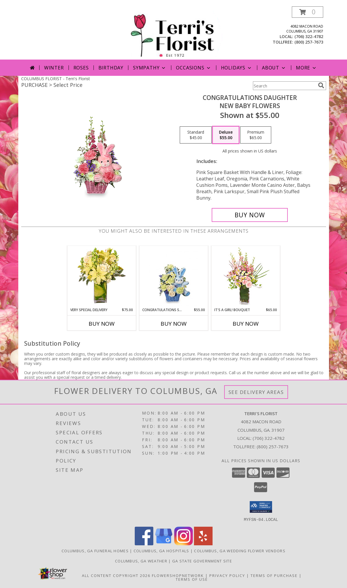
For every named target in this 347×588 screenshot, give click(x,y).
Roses (81, 67)
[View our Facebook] (144, 543)
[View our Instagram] (183, 543)
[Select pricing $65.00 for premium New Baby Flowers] (255, 135)
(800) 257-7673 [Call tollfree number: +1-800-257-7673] (308, 42)
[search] (321, 85)
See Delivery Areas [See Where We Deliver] (256, 392)
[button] (307, 12)
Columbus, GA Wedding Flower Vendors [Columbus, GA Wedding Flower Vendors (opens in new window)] (239, 550)
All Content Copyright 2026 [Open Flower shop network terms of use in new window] (116, 575)
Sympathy (149, 67)
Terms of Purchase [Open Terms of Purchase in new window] (274, 575)
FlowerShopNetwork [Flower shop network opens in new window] (178, 575)
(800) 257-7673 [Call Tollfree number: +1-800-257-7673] (273, 446)
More (306, 67)
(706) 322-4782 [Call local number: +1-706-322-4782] (308, 36)
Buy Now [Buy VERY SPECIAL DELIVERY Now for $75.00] (102, 323)
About (274, 67)
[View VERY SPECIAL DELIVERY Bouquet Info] (101, 276)
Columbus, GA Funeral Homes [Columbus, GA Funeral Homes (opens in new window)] (95, 550)
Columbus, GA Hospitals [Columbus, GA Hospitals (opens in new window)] (161, 550)
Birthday (110, 67)
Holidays (236, 67)
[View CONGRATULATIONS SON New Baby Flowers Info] (173, 276)
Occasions (193, 67)
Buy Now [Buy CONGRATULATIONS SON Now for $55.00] (174, 323)
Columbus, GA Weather (141, 560)
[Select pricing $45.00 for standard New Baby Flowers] (195, 135)
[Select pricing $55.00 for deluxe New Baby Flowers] (226, 135)
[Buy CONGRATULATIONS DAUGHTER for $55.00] (250, 215)
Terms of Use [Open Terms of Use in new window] (192, 579)
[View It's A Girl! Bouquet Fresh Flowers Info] (245, 276)
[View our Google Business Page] (163, 543)
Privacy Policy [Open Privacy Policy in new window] (227, 575)
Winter (54, 67)
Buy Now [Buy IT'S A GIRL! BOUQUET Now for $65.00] (246, 323)
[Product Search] (284, 86)
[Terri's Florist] (174, 33)
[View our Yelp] (203, 543)
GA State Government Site (202, 560)
